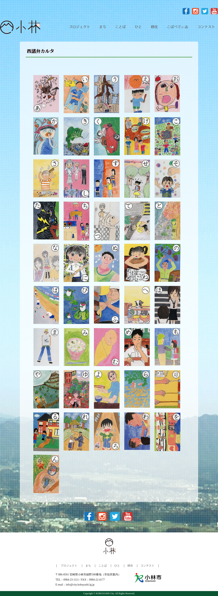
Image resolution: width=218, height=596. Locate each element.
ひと (138, 27)
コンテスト (206, 27)
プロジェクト (79, 27)
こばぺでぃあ (177, 27)
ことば (120, 27)
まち (102, 27)
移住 (154, 27)
